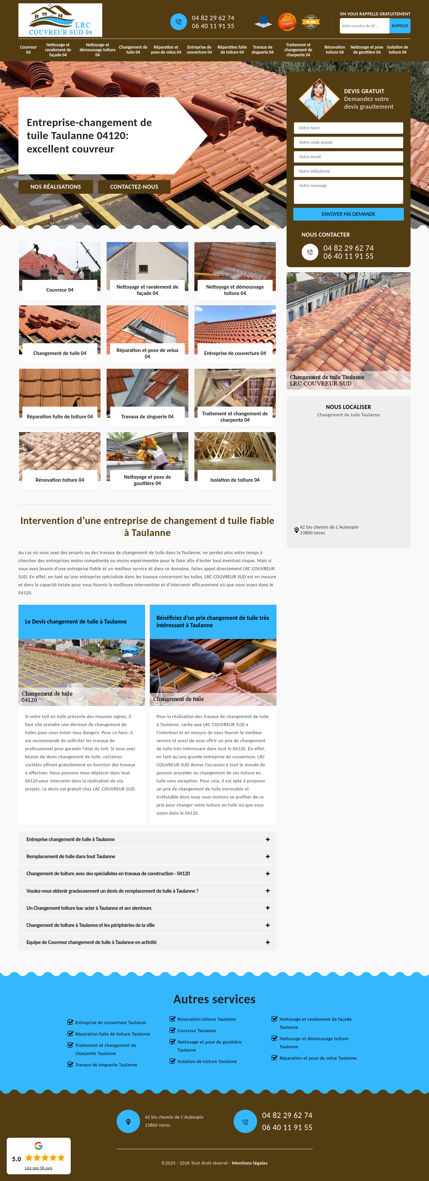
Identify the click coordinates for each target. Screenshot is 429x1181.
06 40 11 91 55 (213, 26)
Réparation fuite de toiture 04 (232, 50)
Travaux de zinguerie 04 (263, 50)
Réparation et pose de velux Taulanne (318, 1058)
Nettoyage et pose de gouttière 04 (367, 50)
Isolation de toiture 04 (397, 50)
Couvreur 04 (28, 50)
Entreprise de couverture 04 (199, 50)
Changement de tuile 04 (133, 50)
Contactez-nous (134, 186)
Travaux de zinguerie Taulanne (106, 1065)
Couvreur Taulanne (197, 1031)
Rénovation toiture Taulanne (207, 1019)
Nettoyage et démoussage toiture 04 (97, 49)
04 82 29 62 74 (213, 18)
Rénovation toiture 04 (334, 50)
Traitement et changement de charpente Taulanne (105, 1049)
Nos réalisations (55, 186)
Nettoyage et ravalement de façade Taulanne (316, 1023)
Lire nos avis (38, 1168)
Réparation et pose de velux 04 (166, 50)
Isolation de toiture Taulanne (207, 1061)
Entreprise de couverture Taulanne (110, 1022)
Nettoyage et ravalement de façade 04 (58, 49)
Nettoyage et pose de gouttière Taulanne (210, 1046)
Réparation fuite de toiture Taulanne (112, 1034)
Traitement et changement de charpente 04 (298, 49)
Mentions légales (250, 1163)
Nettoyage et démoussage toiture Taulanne (314, 1043)
